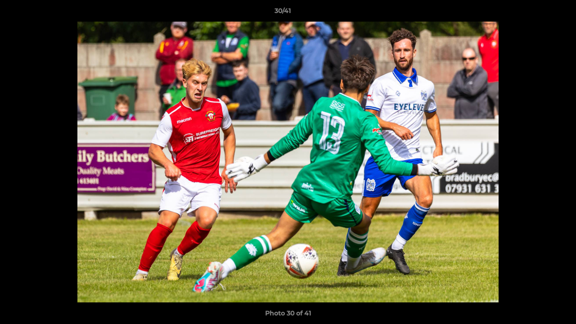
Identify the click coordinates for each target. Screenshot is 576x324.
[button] (538, 13)
